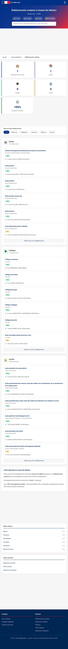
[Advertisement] (34, 41)
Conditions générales (8, 622)
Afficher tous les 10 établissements (34, 240)
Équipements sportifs (9, 563)
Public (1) (43, 132)
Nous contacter (6, 619)
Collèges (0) (24, 132)
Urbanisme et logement (9, 570)
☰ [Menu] (65, 2)
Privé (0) (52, 132)
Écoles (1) (14, 132)
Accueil (4, 57)
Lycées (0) (34, 132)
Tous (6, 132)
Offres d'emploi (7, 566)
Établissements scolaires (42, 619)
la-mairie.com (22, 638)
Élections (38, 625)
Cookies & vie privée (7, 625)
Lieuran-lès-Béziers (16, 57)
